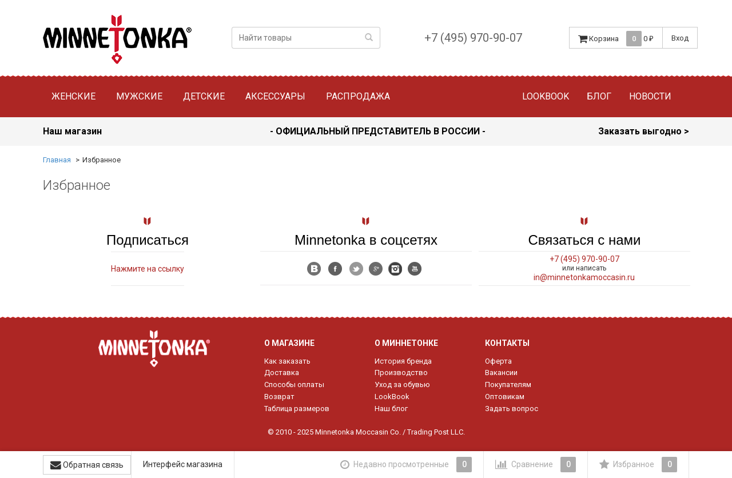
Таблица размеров (296, 408)
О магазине (289, 343)
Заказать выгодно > (643, 131)
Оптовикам (504, 396)
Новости (650, 96)
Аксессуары (275, 96)
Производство (401, 372)
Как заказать (287, 361)
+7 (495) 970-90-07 (473, 38)
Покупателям (508, 384)
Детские (204, 96)
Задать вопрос (511, 408)
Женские (73, 96)
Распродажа (358, 96)
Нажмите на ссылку (147, 268)
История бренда (403, 361)
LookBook (392, 396)
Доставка (281, 372)
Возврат (279, 396)
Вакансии (501, 372)
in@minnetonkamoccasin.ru (584, 277)
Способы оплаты (294, 384)
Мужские (139, 96)
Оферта (498, 361)
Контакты (507, 343)
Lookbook (545, 96)
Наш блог (391, 408)
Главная (57, 160)
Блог (599, 96)
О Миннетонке (406, 343)
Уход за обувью (402, 384)
